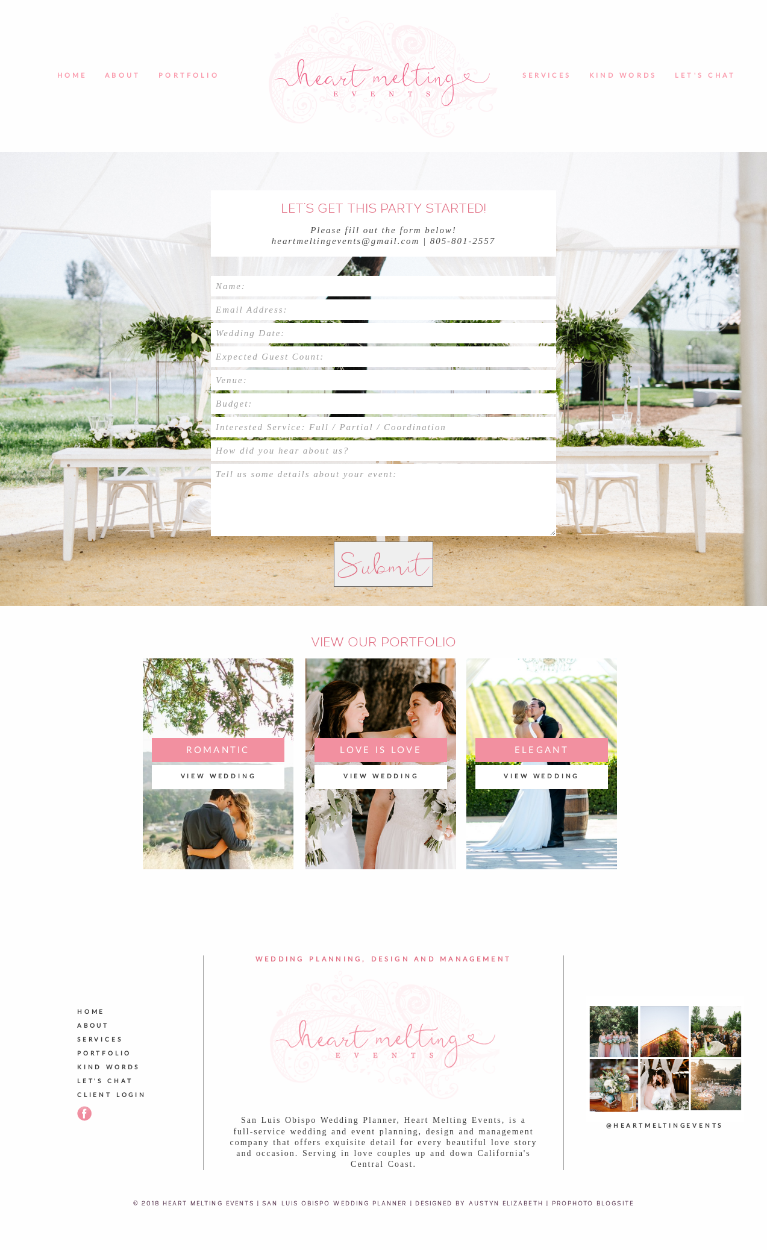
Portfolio (188, 75)
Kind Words (623, 75)
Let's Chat (705, 75)
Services (546, 75)
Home (72, 75)
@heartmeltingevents (664, 1126)
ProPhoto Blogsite (593, 1203)
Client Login (111, 1095)
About (122, 75)
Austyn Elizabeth (506, 1203)
